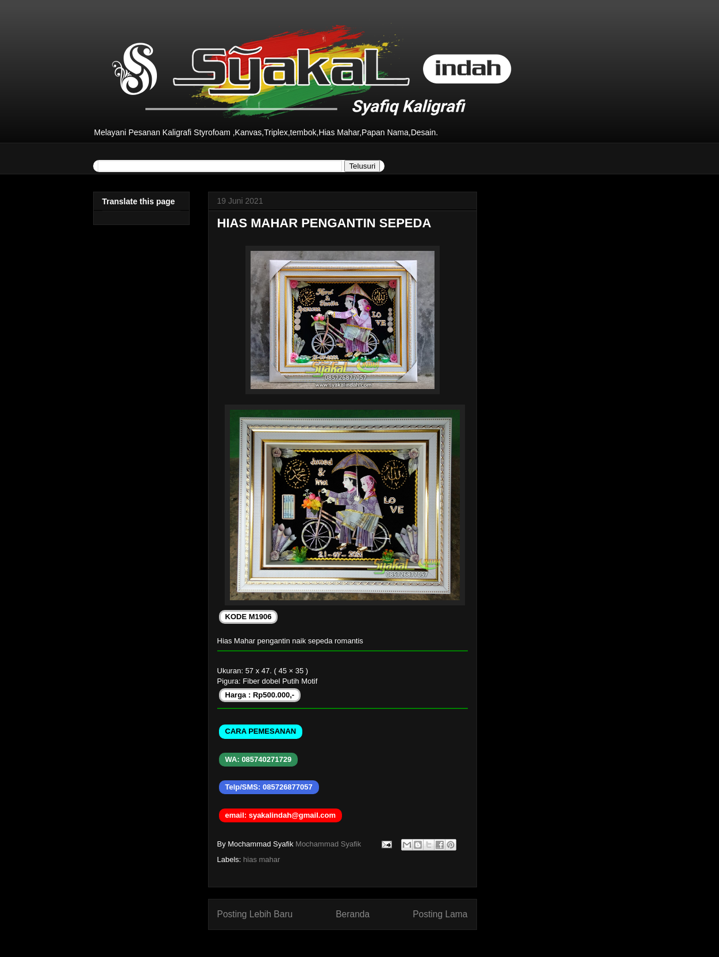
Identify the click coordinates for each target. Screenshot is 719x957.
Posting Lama (440, 914)
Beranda (353, 914)
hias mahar (261, 859)
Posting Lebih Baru (255, 914)
